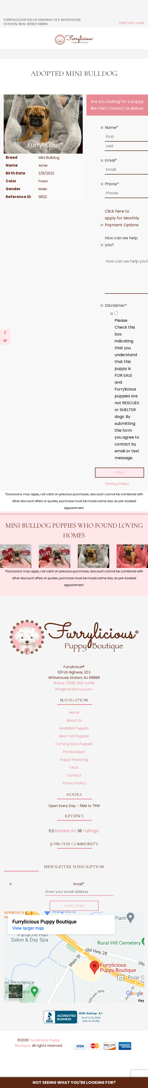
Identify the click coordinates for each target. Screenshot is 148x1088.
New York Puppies (74, 736)
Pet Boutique (74, 751)
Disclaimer (116, 305)
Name (111, 127)
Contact (74, 775)
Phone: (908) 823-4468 (74, 683)
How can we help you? (121, 241)
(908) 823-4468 (131, 23)
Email (111, 160)
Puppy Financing (74, 759)
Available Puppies (74, 728)
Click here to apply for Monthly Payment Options (122, 218)
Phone (112, 184)
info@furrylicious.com (74, 689)
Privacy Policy (117, 483)
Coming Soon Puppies (74, 743)
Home (74, 712)
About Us (74, 720)
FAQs (74, 767)
